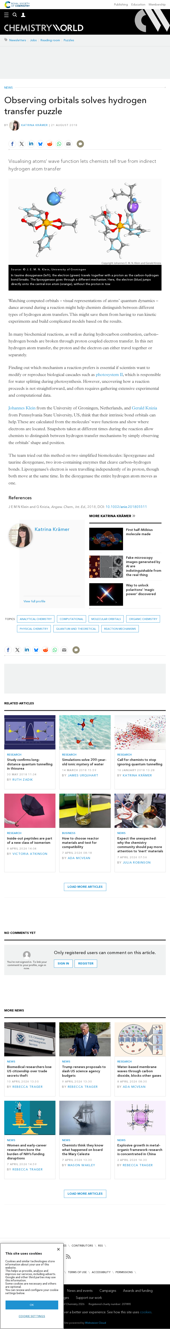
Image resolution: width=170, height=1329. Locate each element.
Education (138, 4)
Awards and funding (138, 1291)
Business (68, 833)
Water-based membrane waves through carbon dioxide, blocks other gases (139, 1071)
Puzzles (69, 40)
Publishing (121, 4)
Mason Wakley (81, 1165)
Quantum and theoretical (76, 628)
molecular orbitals (106, 619)
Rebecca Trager (28, 1087)
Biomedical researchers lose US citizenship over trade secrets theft (29, 1071)
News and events (80, 1291)
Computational (71, 619)
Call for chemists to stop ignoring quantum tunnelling (139, 762)
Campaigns (107, 1291)
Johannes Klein (21, 408)
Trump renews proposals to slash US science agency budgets (84, 1071)
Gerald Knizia (144, 408)
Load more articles (85, 887)
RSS (100, 1245)
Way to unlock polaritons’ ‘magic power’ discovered (141, 589)
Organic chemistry (143, 619)
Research (14, 754)
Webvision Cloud (95, 1322)
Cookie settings (32, 1316)
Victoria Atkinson (30, 854)
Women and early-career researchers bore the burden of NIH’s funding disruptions (27, 1151)
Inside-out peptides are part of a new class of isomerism (29, 840)
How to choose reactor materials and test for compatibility (80, 842)
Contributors (82, 1245)
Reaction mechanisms (120, 628)
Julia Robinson (137, 862)
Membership (157, 4)
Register (86, 963)
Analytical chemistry (36, 619)
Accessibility (101, 1272)
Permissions (124, 1272)
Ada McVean (79, 858)
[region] (32, 1286)
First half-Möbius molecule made (139, 532)
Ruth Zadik (23, 780)
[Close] (58, 1249)
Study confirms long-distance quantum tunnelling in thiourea (29, 764)
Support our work (89, 1298)
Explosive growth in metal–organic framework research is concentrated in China (139, 1149)
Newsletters (17, 40)
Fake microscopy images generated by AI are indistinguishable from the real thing (143, 566)
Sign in (63, 963)
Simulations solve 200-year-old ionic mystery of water (84, 762)
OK (32, 1304)
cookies (146, 1312)
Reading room (50, 40)
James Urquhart (83, 775)
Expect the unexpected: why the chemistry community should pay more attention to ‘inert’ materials (140, 844)
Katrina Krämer (34, 125)
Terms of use (77, 1272)
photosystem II (109, 374)
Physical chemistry (34, 628)
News (8, 87)
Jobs (33, 40)
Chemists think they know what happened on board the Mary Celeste (82, 1149)
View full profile (34, 601)
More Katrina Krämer (110, 516)
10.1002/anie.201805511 (126, 507)
